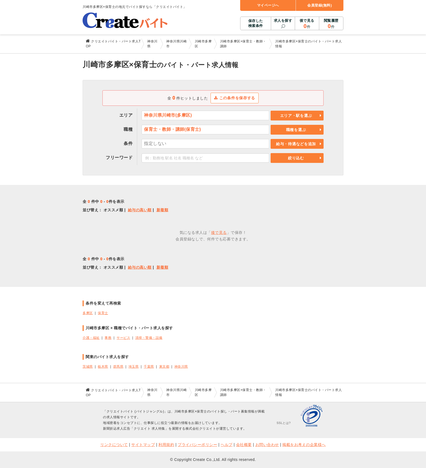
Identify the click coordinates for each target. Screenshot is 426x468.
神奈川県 (181, 366)
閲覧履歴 (331, 23)
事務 (108, 338)
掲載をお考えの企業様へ (304, 444)
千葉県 (149, 366)
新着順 (162, 210)
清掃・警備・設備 (148, 338)
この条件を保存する (234, 98)
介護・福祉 (91, 338)
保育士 (103, 313)
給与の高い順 (140, 210)
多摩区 (88, 313)
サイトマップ (143, 444)
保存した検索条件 (255, 23)
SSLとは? (284, 422)
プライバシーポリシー (197, 444)
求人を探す (283, 20)
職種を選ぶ (296, 130)
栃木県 (103, 366)
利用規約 (166, 444)
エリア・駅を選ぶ (296, 115)
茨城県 (88, 366)
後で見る (307, 23)
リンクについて (114, 444)
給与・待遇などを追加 (296, 144)
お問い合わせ (267, 444)
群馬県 (118, 366)
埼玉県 (134, 366)
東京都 (164, 366)
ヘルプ (227, 444)
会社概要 (244, 444)
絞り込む (296, 158)
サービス (123, 338)
